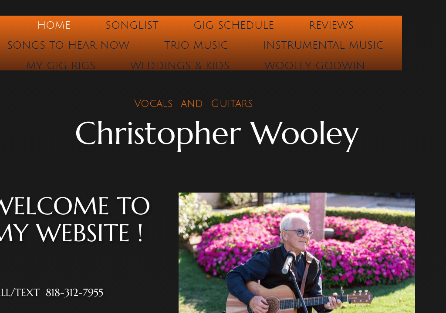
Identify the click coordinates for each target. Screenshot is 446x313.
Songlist (132, 25)
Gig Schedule (233, 25)
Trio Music (196, 45)
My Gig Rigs (60, 65)
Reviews (331, 25)
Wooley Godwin (314, 65)
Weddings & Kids (180, 65)
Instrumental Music (323, 45)
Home (54, 25)
